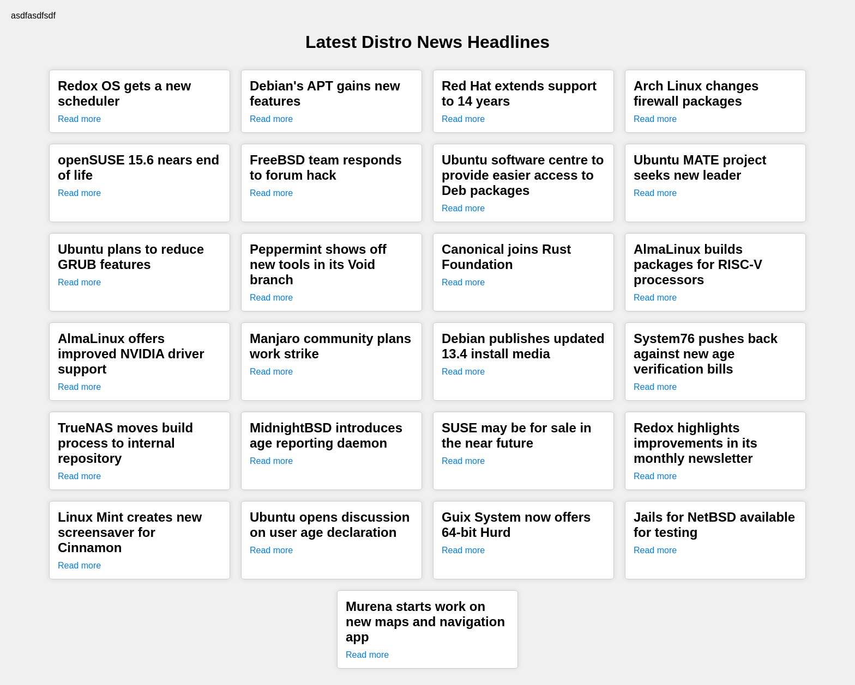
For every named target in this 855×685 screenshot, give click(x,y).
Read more (79, 119)
